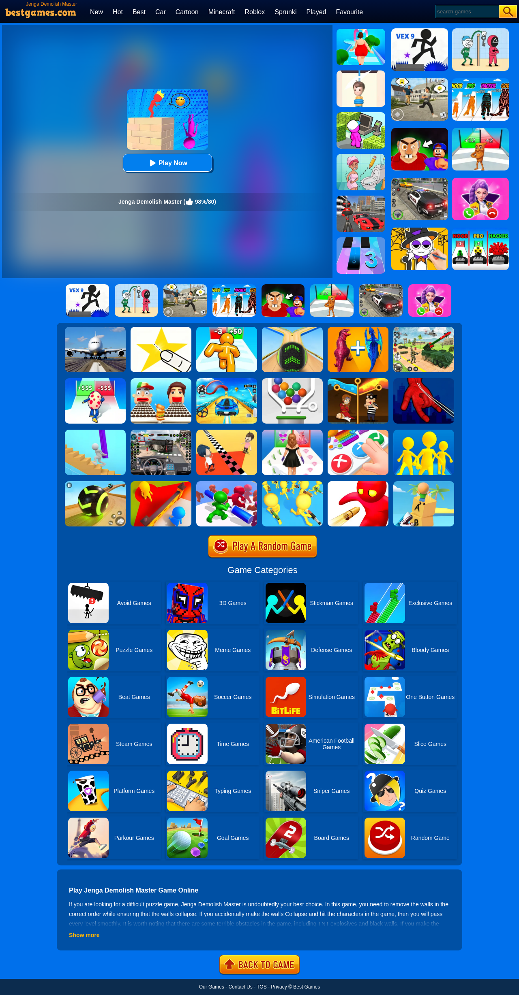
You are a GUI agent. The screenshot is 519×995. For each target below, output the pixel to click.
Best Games (306, 987)
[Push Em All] (226, 484)
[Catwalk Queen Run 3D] (292, 432)
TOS (261, 987)
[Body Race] (361, 31)
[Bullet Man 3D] (358, 484)
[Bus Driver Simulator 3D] (161, 432)
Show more (84, 935)
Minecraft (221, 12)
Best (139, 12)
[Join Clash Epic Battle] (423, 432)
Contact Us (240, 987)
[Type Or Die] (423, 484)
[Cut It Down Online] (161, 329)
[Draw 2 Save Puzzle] (361, 157)
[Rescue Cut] (361, 73)
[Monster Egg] (95, 381)
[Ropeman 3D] (423, 381)
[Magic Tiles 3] (361, 240)
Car (160, 12)
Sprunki (285, 12)
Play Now (167, 163)
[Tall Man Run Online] (226, 329)
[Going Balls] (292, 329)
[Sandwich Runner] (161, 381)
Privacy (279, 987)
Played (316, 12)
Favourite (349, 12)
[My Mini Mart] (361, 115)
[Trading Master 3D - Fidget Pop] (358, 432)
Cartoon (187, 12)
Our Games (211, 987)
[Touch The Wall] (226, 432)
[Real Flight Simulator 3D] (95, 329)
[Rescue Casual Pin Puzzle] (358, 381)
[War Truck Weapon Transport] (423, 329)
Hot (118, 12)
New (96, 12)
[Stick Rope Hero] (361, 198)
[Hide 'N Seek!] (161, 484)
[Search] (466, 11)
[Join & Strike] (292, 484)
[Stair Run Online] (95, 432)
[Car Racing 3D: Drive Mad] (226, 381)
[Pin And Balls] (292, 381)
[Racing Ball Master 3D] (95, 484)
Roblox (254, 12)
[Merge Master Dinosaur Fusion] (358, 329)
